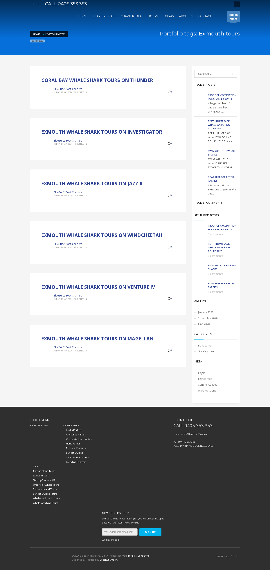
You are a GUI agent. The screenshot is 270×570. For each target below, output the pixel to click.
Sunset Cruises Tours (45, 493)
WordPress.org (207, 390)
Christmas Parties (76, 434)
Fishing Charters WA (44, 480)
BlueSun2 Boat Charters (67, 89)
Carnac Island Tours (44, 471)
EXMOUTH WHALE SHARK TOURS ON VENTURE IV (98, 287)
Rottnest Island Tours (45, 489)
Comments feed (207, 384)
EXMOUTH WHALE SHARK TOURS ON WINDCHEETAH (101, 235)
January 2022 (205, 312)
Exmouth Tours (41, 475)
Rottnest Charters (76, 448)
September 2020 (208, 318)
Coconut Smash (108, 559)
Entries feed (205, 378)
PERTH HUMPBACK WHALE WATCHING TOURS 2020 (219, 124)
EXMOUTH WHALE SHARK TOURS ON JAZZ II (92, 183)
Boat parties (205, 345)
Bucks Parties (73, 430)
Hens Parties (73, 443)
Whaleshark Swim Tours (46, 498)
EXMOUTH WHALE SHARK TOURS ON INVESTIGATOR (101, 131)
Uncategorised (206, 351)
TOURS (34, 466)
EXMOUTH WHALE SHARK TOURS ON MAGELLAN (97, 338)
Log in (201, 373)
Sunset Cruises (74, 452)
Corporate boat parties (79, 439)
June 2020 (204, 324)
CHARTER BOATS (39, 425)
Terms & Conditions (139, 555)
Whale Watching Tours (45, 503)
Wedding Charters (76, 462)
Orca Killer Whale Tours (46, 484)
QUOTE (233, 17)
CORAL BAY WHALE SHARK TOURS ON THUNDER (97, 80)
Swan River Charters (77, 457)
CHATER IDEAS (71, 425)
